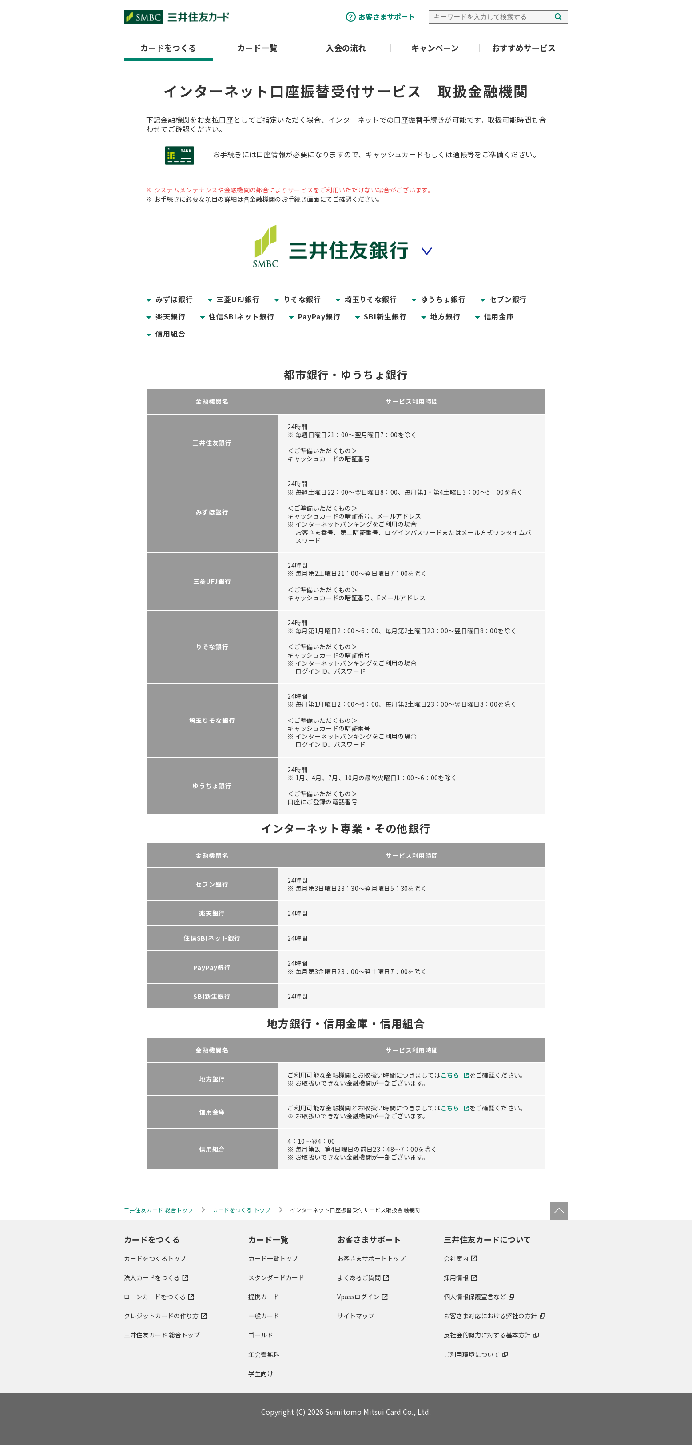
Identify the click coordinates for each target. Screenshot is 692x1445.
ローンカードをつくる (155, 1296)
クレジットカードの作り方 (161, 1315)
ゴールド (260, 1334)
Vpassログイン (358, 1296)
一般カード (263, 1315)
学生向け (260, 1373)
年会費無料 (263, 1354)
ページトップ (559, 1211)
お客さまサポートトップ (371, 1258)
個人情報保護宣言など (475, 1296)
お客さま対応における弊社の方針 (490, 1315)
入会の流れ (346, 47)
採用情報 (456, 1277)
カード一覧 (257, 47)
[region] (346, 601)
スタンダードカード (276, 1277)
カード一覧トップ (273, 1258)
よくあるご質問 (359, 1277)
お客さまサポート (386, 16)
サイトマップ (355, 1315)
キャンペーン (435, 47)
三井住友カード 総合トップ (162, 1334)
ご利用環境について (472, 1354)
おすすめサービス (524, 47)
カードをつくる (168, 47)
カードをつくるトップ (155, 1258)
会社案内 (456, 1258)
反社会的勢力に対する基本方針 (487, 1334)
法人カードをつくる (152, 1277)
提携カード (263, 1296)
